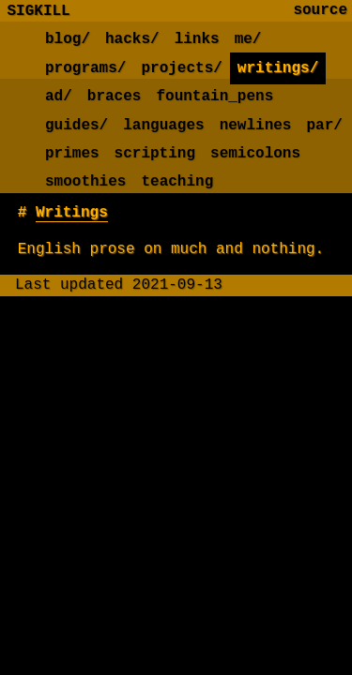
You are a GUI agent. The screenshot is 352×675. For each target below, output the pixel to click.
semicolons (255, 153)
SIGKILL (39, 10)
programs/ (85, 68)
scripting (155, 153)
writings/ (277, 68)
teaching (177, 182)
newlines (256, 125)
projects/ (181, 68)
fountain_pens (214, 96)
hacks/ (132, 39)
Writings (72, 212)
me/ (248, 39)
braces (114, 96)
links (197, 39)
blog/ (67, 39)
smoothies (85, 182)
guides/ (76, 125)
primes (72, 153)
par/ (324, 125)
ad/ (58, 96)
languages (163, 125)
